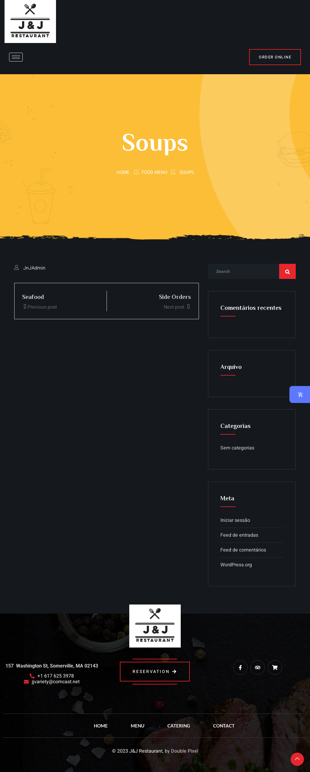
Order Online (275, 57)
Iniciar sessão (235, 520)
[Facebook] (240, 667)
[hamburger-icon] (16, 57)
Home (123, 172)
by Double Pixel (181, 751)
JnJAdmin (34, 268)
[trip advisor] (257, 667)
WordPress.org (236, 564)
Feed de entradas (239, 535)
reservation (155, 671)
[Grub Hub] (275, 667)
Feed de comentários (243, 550)
